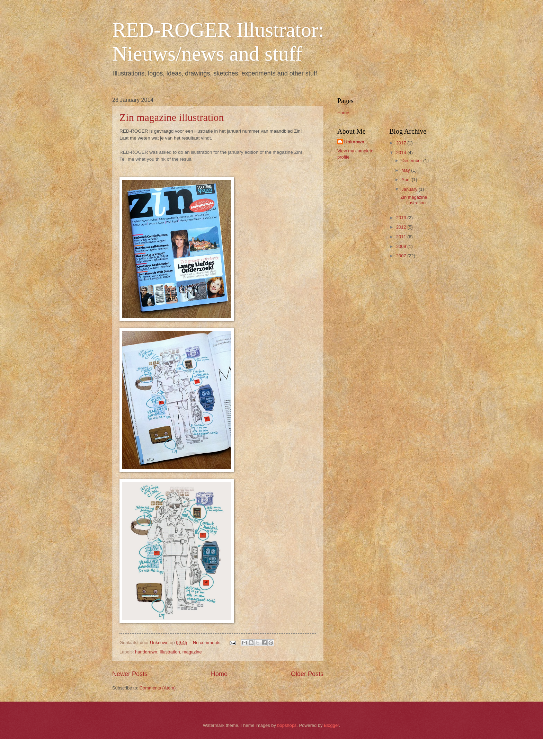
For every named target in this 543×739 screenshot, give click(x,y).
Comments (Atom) (158, 688)
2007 (401, 255)
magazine (192, 652)
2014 (401, 152)
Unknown (354, 141)
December (412, 160)
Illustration (170, 652)
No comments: (208, 642)
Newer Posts (130, 673)
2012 (401, 227)
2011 (401, 236)
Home (219, 673)
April (406, 179)
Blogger (331, 725)
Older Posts (307, 673)
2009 (401, 246)
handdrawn (146, 652)
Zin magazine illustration (171, 117)
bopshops (286, 725)
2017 (401, 142)
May (406, 170)
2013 (401, 217)
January (409, 189)
